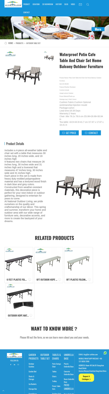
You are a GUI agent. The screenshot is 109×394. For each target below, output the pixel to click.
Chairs (54, 334)
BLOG (66, 4)
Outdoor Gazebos (31, 323)
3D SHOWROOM (47, 4)
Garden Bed (32, 329)
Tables (54, 329)
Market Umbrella (67, 366)
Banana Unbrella (67, 359)
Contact (91, 133)
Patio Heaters (33, 367)
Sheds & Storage (31, 336)
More (98, 29)
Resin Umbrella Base (69, 339)
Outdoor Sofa (56, 352)
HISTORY (59, 4)
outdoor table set (33, 43)
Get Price (69, 133)
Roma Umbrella (69, 352)
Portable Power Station (68, 374)
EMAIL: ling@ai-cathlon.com (88, 313)
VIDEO (73, 4)
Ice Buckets (32, 342)
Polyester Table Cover (45, 381)
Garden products (33, 315)
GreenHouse (33, 352)
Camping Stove (34, 371)
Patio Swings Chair (56, 323)
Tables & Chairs (56, 315)
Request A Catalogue (86, 336)
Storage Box (33, 347)
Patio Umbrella (69, 345)
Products (19, 43)
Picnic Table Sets (56, 346)
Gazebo (31, 362)
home (10, 43)
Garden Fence (33, 357)
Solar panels (55, 372)
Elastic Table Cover (44, 389)
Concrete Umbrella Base (69, 331)
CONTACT (26, 12)
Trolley (54, 339)
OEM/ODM (36, 4)
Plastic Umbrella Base (69, 323)
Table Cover (43, 372)
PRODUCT (26, 4)
